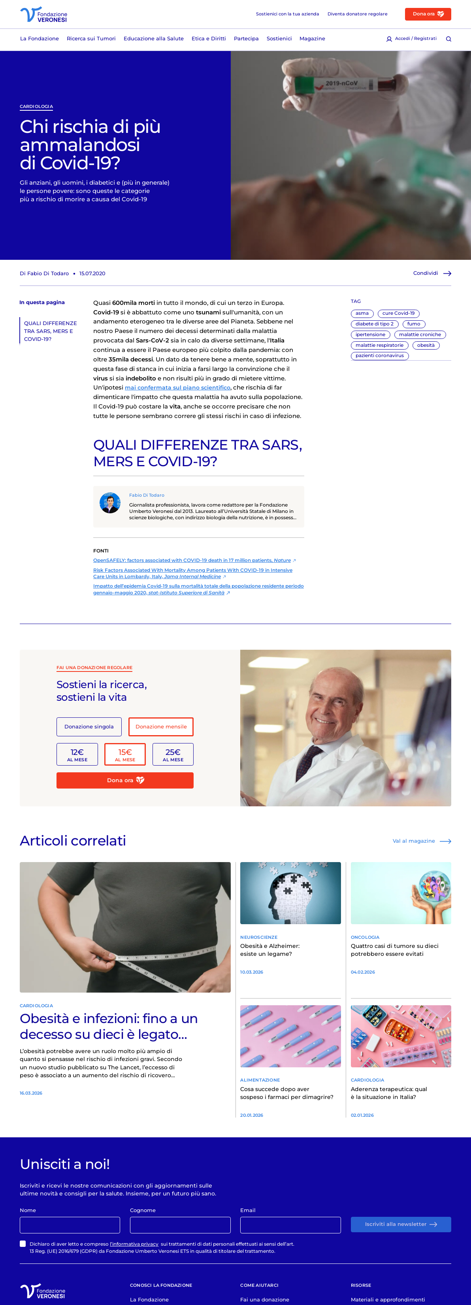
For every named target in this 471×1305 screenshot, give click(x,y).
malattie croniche (420, 337)
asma (362, 316)
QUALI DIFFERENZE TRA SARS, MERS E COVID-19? (50, 334)
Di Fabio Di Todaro (44, 276)
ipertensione (370, 337)
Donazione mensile (161, 729)
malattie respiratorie (379, 348)
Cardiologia (36, 109)
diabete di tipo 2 (375, 327)
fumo (413, 327)
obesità (426, 348)
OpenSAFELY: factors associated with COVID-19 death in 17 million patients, (192, 563)
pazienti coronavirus (380, 358)
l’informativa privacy (134, 1251)
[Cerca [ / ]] (448, 39)
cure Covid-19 (398, 316)
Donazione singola (89, 729)
